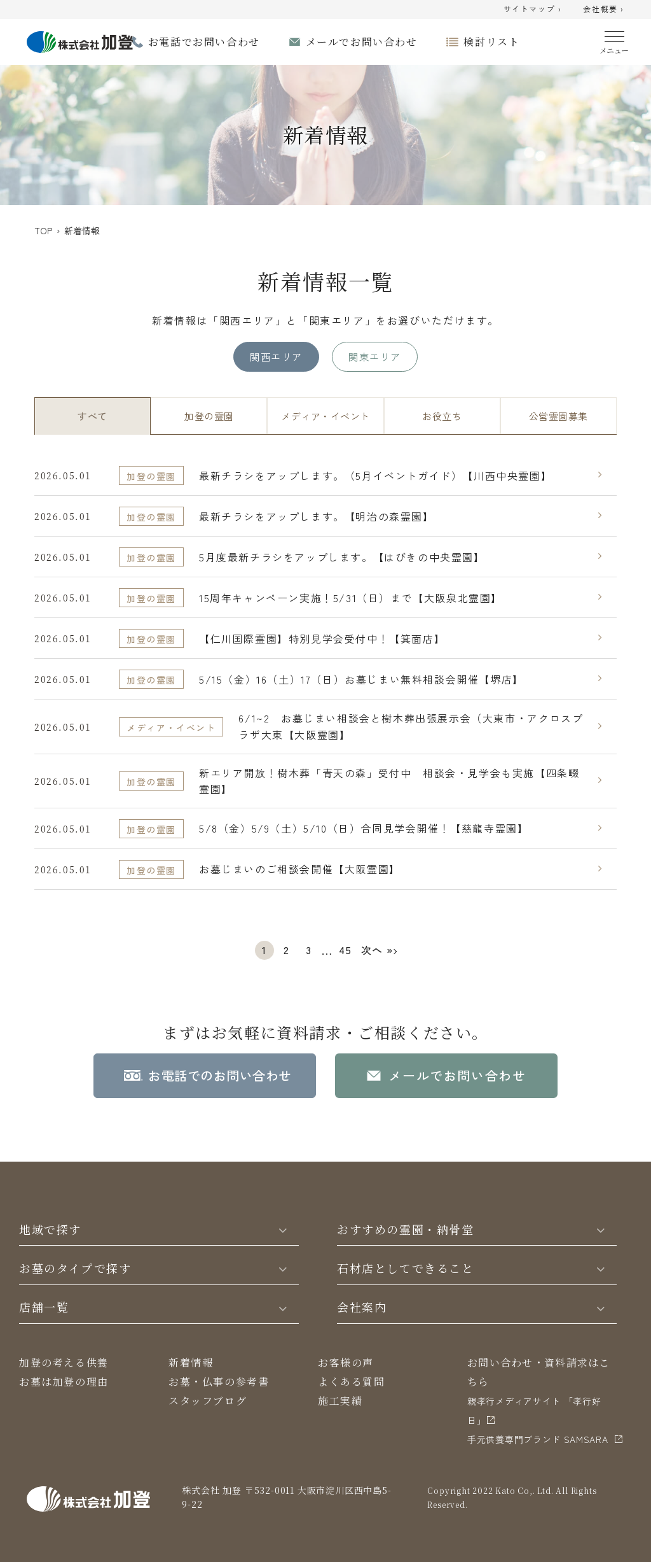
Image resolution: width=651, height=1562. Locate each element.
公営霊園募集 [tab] (558, 416)
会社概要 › (603, 9)
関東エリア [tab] (374, 356)
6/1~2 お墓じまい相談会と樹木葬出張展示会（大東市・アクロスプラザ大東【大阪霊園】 (410, 726)
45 (345, 949)
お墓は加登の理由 (64, 1381)
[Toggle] (283, 1229)
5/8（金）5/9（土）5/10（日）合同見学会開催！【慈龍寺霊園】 (363, 828)
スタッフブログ (207, 1400)
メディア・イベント (171, 727)
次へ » (377, 949)
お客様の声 (346, 1362)
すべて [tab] (92, 416)
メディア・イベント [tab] (325, 416)
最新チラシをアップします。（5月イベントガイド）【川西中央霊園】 (375, 475)
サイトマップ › (533, 9)
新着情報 (190, 1362)
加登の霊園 (151, 476)
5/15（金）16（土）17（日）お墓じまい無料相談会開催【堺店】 (361, 679)
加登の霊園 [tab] (208, 416)
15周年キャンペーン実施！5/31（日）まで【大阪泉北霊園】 (350, 597)
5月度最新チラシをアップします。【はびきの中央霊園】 (342, 557)
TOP (43, 230)
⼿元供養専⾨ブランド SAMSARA (537, 1439)
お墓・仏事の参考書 (218, 1381)
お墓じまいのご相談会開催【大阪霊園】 (300, 868)
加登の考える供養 (64, 1362)
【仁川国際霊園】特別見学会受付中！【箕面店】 (322, 638)
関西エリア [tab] (276, 356)
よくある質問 (351, 1381)
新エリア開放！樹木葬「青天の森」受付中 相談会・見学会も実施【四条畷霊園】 (389, 781)
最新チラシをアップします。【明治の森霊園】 (316, 516)
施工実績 (340, 1400)
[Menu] (614, 39)
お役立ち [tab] (442, 416)
